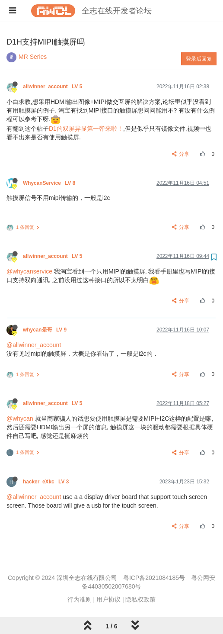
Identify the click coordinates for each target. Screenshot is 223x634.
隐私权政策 (140, 599)
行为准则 (79, 599)
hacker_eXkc (46, 482)
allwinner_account (53, 87)
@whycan (19, 418)
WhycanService (50, 183)
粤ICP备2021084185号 (154, 577)
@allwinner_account (33, 344)
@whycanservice (29, 271)
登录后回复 (199, 59)
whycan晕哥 (45, 330)
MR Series (33, 56)
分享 (181, 154)
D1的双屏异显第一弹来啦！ (86, 128)
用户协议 (108, 599)
